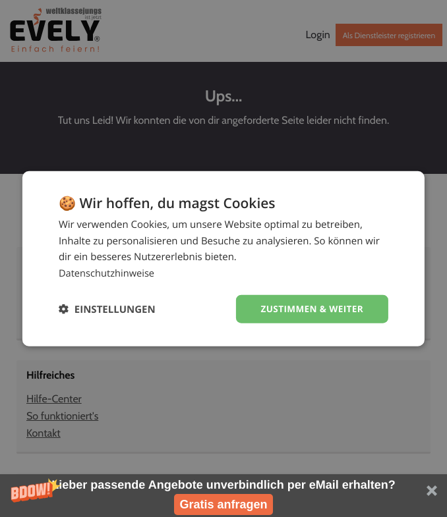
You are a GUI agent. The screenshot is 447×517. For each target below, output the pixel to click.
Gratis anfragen (223, 504)
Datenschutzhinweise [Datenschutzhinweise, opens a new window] (108, 272)
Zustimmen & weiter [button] (310, 308)
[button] (223, 495)
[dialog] (223, 258)
